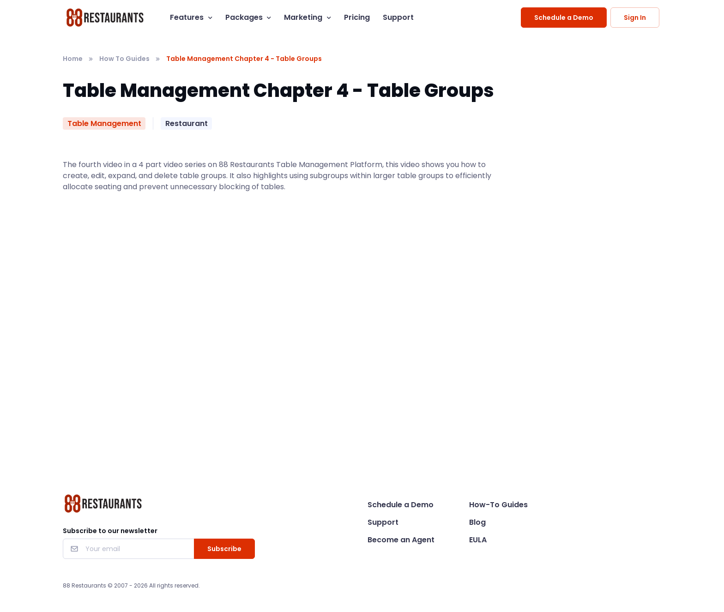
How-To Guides (498, 504)
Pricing (357, 17)
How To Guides (124, 58)
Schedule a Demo (563, 17)
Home (73, 58)
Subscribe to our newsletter (110, 530)
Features (187, 17)
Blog (477, 522)
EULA (478, 539)
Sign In (635, 17)
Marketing (303, 17)
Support (398, 17)
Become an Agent (401, 539)
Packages (244, 17)
